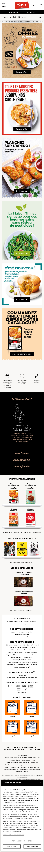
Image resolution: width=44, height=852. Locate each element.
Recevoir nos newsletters (32, 532)
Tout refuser (12, 846)
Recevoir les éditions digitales (12, 532)
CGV (37, 757)
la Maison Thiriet (22, 399)
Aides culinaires (16, 657)
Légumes (9, 655)
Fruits (25, 657)
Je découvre (22, 191)
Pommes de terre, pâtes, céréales (25, 655)
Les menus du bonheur (22, 667)
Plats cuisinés (28, 650)
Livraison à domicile (21, 634)
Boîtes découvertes (22, 665)
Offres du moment (12, 645)
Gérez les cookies (12, 762)
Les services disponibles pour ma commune (20, 757)
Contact (6, 767)
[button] (34, 5)
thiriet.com (22, 755)
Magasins (13, 632)
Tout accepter (32, 846)
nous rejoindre (22, 466)
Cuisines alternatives (29, 662)
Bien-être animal (10, 765)
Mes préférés (13, 12)
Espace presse (34, 765)
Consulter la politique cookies (13, 835)
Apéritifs (23, 645)
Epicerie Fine (11, 665)
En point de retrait (30, 621)
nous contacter (22, 460)
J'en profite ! (22, 72)
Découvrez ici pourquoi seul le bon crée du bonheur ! (22, 428)
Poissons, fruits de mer (15, 652)
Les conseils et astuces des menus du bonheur (22, 678)
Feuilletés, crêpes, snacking (19, 647)
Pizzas (31, 647)
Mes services (30, 12)
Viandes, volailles (30, 652)
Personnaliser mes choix (22, 841)
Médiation (34, 762)
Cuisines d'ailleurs (16, 650)
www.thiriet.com (9, 792)
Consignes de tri (22, 765)
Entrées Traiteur (32, 645)
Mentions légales (14, 760)
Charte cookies (24, 762)
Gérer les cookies (22, 823)
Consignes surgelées (25, 632)
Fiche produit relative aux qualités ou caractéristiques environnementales (22, 770)
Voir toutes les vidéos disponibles (21, 610)
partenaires (24, 792)
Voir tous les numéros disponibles (21, 562)
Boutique (34, 665)
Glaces (30, 657)
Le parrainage (21, 624)
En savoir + (22, 692)
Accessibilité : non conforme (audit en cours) (25, 767)
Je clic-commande (22, 354)
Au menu (22, 675)
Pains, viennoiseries (14, 662)
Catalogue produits (28, 760)
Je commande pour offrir (21, 637)
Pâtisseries (27, 660)
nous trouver (22, 453)
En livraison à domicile (14, 621)
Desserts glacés (17, 660)
